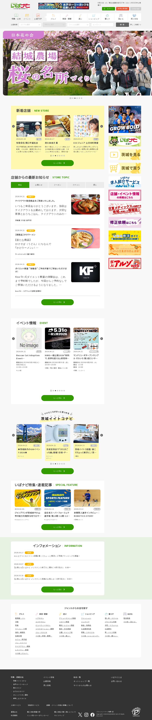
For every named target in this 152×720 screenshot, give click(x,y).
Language (136, 9)
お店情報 (47, 681)
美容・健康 (66, 19)
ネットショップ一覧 (82, 681)
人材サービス (16, 705)
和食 (17, 625)
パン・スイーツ (21, 643)
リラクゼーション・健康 (45, 629)
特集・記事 (16, 19)
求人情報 (134, 19)
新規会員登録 (123, 9)
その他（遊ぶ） (65, 636)
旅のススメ (17, 688)
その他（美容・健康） (44, 636)
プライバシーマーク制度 (103, 711)
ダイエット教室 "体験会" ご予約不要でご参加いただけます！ (41, 270)
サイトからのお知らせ (83, 685)
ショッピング (94, 19)
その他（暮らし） (111, 636)
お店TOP (38, 19)
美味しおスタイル (19, 698)
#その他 (47, 370)
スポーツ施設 (64, 622)
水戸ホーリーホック (20, 684)
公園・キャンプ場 (65, 632)
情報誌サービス (34, 705)
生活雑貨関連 (86, 629)
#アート (77, 458)
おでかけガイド (19, 691)
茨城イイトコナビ (19, 681)
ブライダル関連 (111, 622)
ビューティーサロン (43, 625)
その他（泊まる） (130, 622)
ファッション (86, 618)
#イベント (21, 456)
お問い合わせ (116, 681)
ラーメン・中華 (21, 629)
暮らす (107, 19)
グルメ (53, 19)
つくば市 (36, 445)
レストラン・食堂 (21, 650)
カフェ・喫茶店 (21, 639)
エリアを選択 (25, 24)
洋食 (17, 622)
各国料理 (18, 636)
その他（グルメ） (21, 653)
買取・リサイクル (87, 632)
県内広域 (65, 445)
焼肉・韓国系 (20, 632)
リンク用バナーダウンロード (38, 715)
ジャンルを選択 (74, 24)
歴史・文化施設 (65, 629)
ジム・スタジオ (41, 632)
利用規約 (14, 715)
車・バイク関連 (111, 632)
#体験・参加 (20, 387)
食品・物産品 (86, 625)
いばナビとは (116, 677)
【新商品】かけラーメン (25, 235)
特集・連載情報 (17, 677)
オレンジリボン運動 (20, 695)
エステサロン (41, 622)
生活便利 (108, 629)
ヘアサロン (40, 618)
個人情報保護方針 (33, 712)
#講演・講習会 (86, 368)
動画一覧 (77, 677)
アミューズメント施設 (67, 618)
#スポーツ (27, 387)
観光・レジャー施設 (66, 625)
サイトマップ (59, 715)
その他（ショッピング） (90, 636)
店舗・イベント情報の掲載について (59, 705)
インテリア (85, 622)
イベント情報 (48, 677)
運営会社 (14, 712)
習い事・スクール (111, 618)
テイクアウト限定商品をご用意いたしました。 (35, 201)
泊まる (121, 19)
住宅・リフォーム (111, 625)
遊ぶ (80, 19)
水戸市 (94, 445)
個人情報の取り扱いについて (65, 712)
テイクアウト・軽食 (22, 646)
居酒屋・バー (20, 618)
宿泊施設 (126, 618)
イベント (27, 19)
